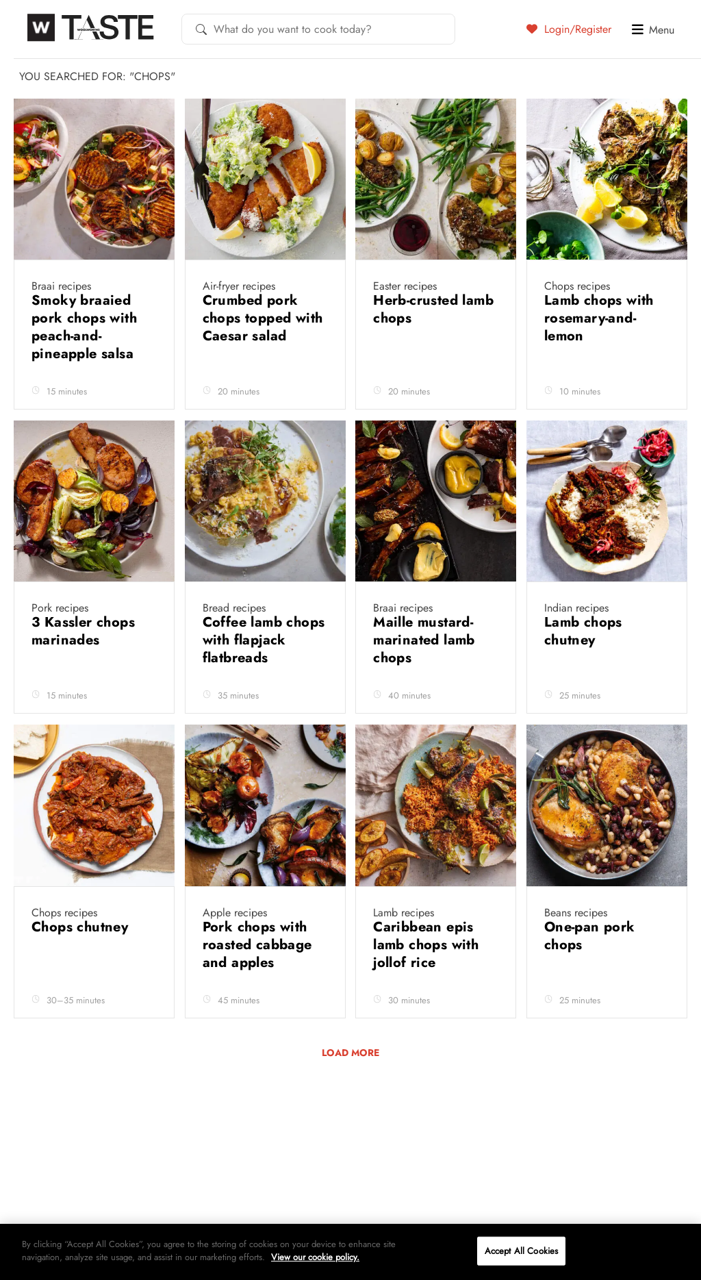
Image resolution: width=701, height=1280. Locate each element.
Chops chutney (82, 927)
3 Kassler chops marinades (83, 631)
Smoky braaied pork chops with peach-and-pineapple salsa (84, 327)
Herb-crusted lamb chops (433, 309)
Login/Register (568, 28)
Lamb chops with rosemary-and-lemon (599, 318)
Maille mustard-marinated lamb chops (424, 640)
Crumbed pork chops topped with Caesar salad (263, 318)
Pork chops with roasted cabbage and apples (257, 944)
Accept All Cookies (521, 1250)
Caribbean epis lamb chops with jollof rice (426, 944)
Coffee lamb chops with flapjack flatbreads (264, 640)
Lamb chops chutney (583, 631)
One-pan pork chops (589, 936)
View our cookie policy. (315, 1257)
